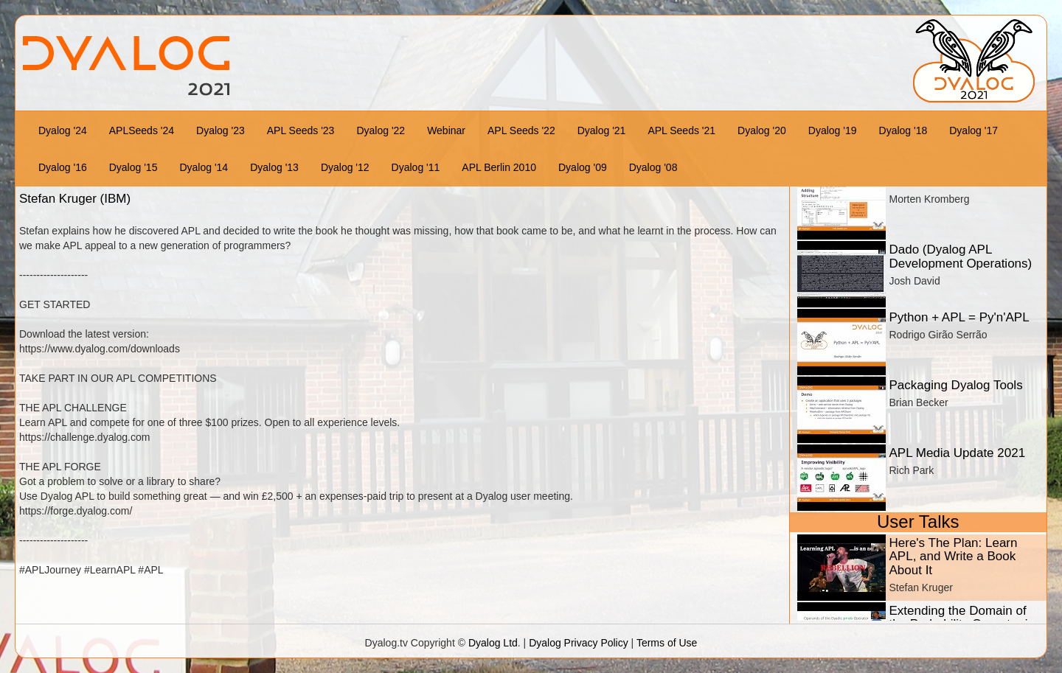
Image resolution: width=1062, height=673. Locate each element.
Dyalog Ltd (493, 643)
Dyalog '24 (62, 130)
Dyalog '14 (203, 167)
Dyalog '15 (133, 167)
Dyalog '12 (345, 167)
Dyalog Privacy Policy (578, 643)
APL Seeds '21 (681, 130)
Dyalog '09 (582, 167)
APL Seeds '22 (521, 130)
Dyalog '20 (762, 130)
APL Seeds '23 (301, 130)
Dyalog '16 (62, 167)
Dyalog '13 (274, 167)
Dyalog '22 (380, 130)
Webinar (446, 130)
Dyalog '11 (416, 167)
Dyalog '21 (601, 130)
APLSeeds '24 (141, 130)
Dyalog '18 (903, 130)
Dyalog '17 (973, 130)
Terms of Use (666, 643)
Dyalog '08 (653, 167)
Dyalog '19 (832, 130)
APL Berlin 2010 (499, 167)
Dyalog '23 (220, 130)
